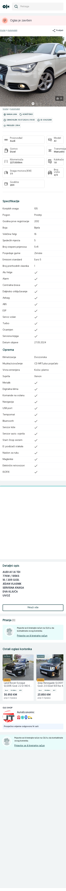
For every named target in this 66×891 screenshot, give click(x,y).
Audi (12, 141)
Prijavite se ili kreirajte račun (32, 636)
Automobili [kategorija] (12, 31)
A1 (55, 141)
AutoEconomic (25, 712)
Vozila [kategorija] (2, 31)
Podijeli (57, 30)
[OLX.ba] (6, 6)
